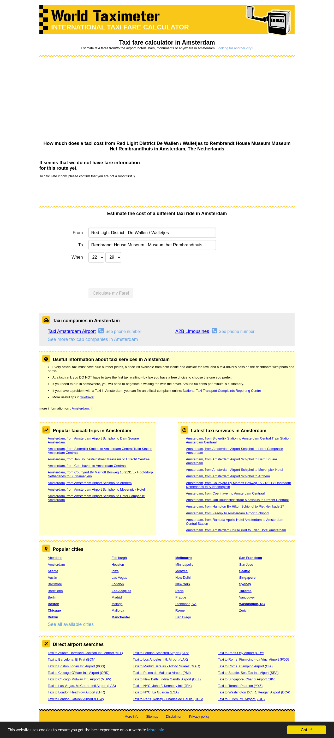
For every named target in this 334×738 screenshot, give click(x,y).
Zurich (244, 610)
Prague (180, 597)
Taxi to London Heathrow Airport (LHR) (76, 692)
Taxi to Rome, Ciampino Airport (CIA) (245, 666)
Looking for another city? (235, 48)
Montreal (181, 571)
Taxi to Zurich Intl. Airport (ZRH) (241, 699)
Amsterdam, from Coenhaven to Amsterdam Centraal (87, 466)
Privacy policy (199, 716)
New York (182, 584)
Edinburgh (119, 558)
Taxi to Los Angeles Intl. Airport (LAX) (160, 659)
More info (160, 730)
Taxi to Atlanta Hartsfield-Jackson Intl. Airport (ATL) (85, 653)
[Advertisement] (167, 99)
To (80, 244)
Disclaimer (174, 716)
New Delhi (182, 578)
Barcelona (55, 591)
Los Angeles (122, 591)
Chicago (54, 610)
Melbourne (183, 558)
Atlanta (53, 571)
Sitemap (152, 716)
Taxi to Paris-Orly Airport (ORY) (241, 653)
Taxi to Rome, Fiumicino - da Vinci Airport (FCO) (253, 659)
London (118, 584)
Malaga (117, 604)
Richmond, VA (185, 604)
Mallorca (118, 610)
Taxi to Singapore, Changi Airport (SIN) (247, 679)
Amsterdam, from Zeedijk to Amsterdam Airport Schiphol (227, 513)
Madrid (117, 597)
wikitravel (87, 397)
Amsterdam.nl (82, 408)
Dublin (53, 617)
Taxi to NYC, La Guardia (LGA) (156, 692)
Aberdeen (55, 558)
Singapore (247, 578)
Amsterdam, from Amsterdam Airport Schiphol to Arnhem (90, 483)
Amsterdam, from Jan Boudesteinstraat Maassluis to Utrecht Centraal (99, 459)
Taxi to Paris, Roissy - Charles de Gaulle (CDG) (168, 699)
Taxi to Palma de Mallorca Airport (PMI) (162, 673)
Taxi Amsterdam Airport (72, 331)
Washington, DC (252, 604)
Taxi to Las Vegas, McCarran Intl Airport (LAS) (82, 686)
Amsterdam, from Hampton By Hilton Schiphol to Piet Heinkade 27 (235, 506)
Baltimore (55, 584)
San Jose (246, 564)
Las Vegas (119, 578)
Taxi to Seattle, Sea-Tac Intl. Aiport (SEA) (248, 673)
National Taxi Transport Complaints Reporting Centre (222, 391)
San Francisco (250, 558)
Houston (118, 564)
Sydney (245, 584)
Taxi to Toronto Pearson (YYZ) (240, 686)
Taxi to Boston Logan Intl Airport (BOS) (76, 666)
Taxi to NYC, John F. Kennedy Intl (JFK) (162, 686)
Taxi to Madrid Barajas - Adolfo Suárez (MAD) (166, 666)
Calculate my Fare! (111, 293)
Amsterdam (56, 564)
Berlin (52, 597)
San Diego (183, 617)
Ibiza (115, 571)
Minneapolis (184, 564)
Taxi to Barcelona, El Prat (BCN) (72, 659)
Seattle (244, 571)
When (77, 257)
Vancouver (247, 597)
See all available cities (71, 624)
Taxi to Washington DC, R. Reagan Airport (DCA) (254, 692)
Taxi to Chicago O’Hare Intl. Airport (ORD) (79, 673)
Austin (52, 578)
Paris (179, 591)
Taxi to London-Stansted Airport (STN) (161, 653)
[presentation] (79, 191)
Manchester (121, 617)
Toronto (245, 591)
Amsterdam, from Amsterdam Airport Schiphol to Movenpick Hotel (96, 489)
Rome (180, 610)
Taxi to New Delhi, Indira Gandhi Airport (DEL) (167, 679)
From (78, 232)
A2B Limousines (192, 331)
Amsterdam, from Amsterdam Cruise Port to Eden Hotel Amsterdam (236, 530)
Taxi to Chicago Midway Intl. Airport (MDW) (79, 679)
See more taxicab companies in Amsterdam (93, 339)
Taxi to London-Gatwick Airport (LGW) (76, 699)
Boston (53, 604)
